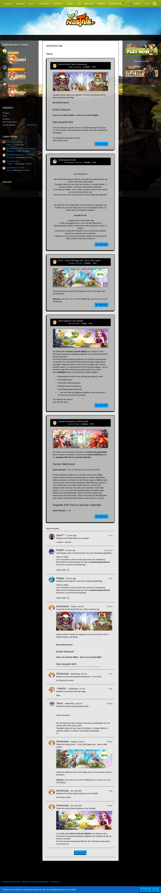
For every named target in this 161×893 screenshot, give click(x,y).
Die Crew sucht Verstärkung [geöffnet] (96, 553)
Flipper (60, 578)
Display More (80, 852)
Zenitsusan (10, 151)
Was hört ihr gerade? (14, 142)
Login (147, 3)
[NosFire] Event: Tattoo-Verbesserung (20, 148)
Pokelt (10, 67)
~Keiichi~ (10, 164)
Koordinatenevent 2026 (15, 168)
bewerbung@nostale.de (100, 562)
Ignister (10, 50)
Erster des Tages (13, 161)
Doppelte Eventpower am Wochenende (73, 421)
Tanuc (8, 170)
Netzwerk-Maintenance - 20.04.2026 (20, 155)
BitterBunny (31, 125)
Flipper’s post (66, 553)
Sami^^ (9, 145)
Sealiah (11, 83)
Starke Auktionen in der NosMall (70, 321)
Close (155, 890)
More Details (146, 890)
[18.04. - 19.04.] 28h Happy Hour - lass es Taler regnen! (79, 260)
